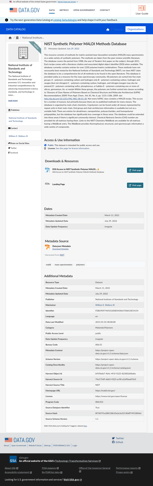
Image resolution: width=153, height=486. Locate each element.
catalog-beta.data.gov (65, 20)
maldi (48, 264)
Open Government (18, 445)
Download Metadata (60, 249)
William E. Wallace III (18, 136)
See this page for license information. (73, 148)
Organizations (135, 29)
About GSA (10, 467)
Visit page (135, 170)
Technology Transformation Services (76, 461)
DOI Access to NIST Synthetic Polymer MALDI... (74, 169)
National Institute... (33, 37)
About (6, 445)
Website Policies (35, 445)
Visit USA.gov (71, 479)
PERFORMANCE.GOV (61, 445)
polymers (80, 264)
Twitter (12, 148)
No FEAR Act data (51, 472)
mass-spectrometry (63, 264)
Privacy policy (123, 472)
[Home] (24, 10)
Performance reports (127, 467)
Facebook (13, 152)
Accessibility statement (17, 472)
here (85, 426)
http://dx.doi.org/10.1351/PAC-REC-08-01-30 (65, 98)
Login (74, 445)
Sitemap (47, 445)
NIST (62, 255)
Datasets (118, 29)
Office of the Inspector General (94, 467)
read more (13, 100)
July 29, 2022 (73, 48)
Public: (51, 145)
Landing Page (58, 184)
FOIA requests (49, 467)
